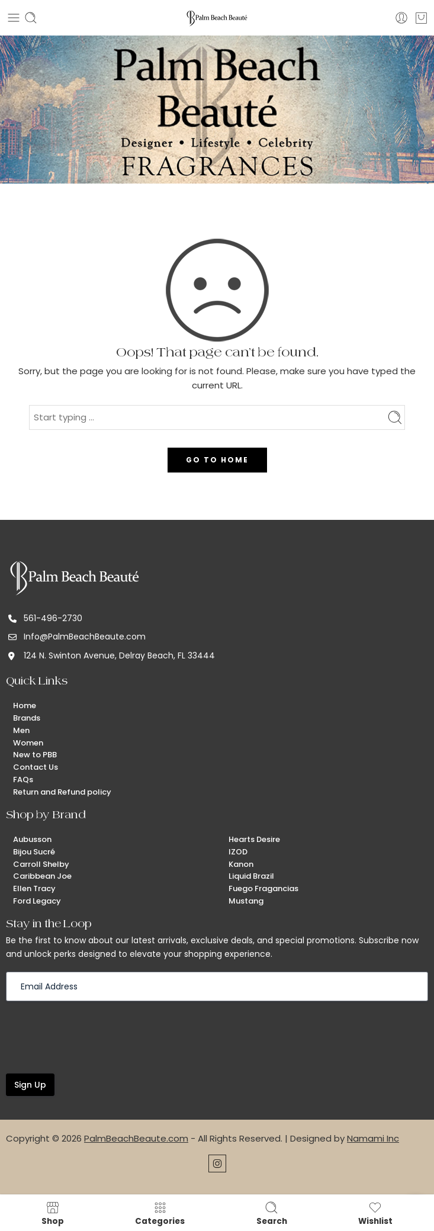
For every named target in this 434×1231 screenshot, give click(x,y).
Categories (160, 1213)
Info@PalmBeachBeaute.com (85, 636)
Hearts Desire (254, 839)
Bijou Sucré (34, 851)
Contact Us (35, 767)
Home (24, 705)
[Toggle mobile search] (30, 17)
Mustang (246, 901)
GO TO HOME (217, 460)
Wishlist (375, 1213)
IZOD (238, 851)
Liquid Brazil (251, 876)
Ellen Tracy (34, 888)
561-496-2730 (53, 618)
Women (28, 742)
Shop (52, 1213)
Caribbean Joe (42, 876)
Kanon (241, 864)
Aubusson (32, 839)
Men (21, 730)
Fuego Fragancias (263, 888)
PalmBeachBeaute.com (136, 1138)
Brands (26, 718)
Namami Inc (373, 1138)
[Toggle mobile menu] (13, 18)
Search (271, 1213)
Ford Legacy (37, 901)
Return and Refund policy (62, 792)
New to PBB (35, 754)
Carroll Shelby (41, 864)
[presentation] (96, 1036)
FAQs (23, 779)
